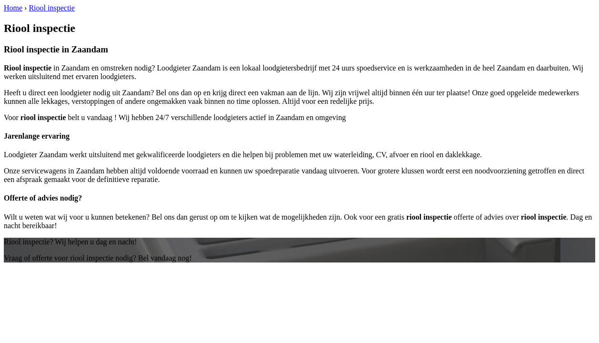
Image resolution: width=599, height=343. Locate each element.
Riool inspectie (51, 8)
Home (13, 8)
